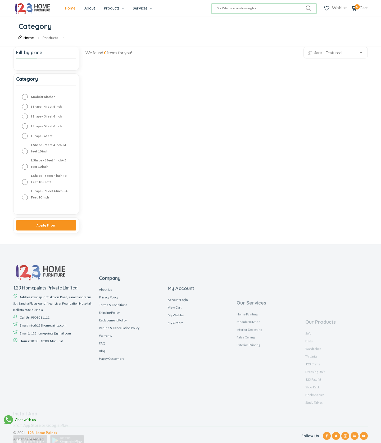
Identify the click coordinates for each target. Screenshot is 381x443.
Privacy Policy (108, 344)
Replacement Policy (113, 367)
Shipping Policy (109, 360)
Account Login (178, 355)
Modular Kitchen (43, 97)
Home (70, 8)
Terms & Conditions (113, 352)
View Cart (175, 362)
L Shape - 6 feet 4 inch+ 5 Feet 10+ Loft (49, 179)
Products (114, 8)
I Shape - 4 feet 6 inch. (46, 107)
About (89, 8)
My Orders (175, 378)
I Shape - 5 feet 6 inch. (46, 126)
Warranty (105, 383)
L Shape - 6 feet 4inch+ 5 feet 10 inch (48, 163)
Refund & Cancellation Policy (119, 375)
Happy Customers (111, 406)
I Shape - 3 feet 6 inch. (46, 116)
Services (142, 8)
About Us (105, 337)
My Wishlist (176, 370)
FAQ (102, 390)
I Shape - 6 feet (42, 136)
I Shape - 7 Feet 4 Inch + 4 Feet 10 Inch (49, 194)
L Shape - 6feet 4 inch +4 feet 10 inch (48, 148)
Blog (102, 398)
